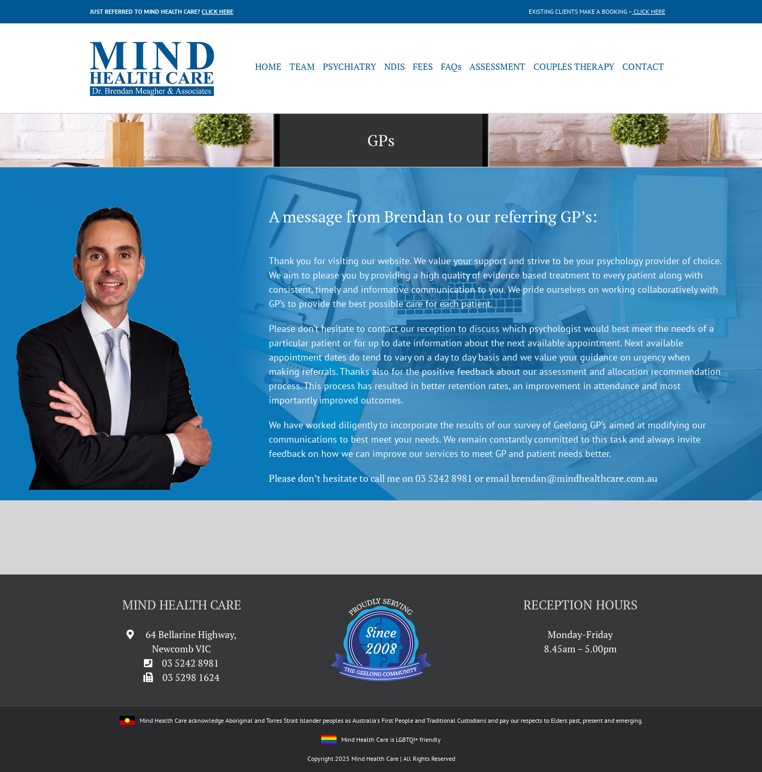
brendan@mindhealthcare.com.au (584, 478)
